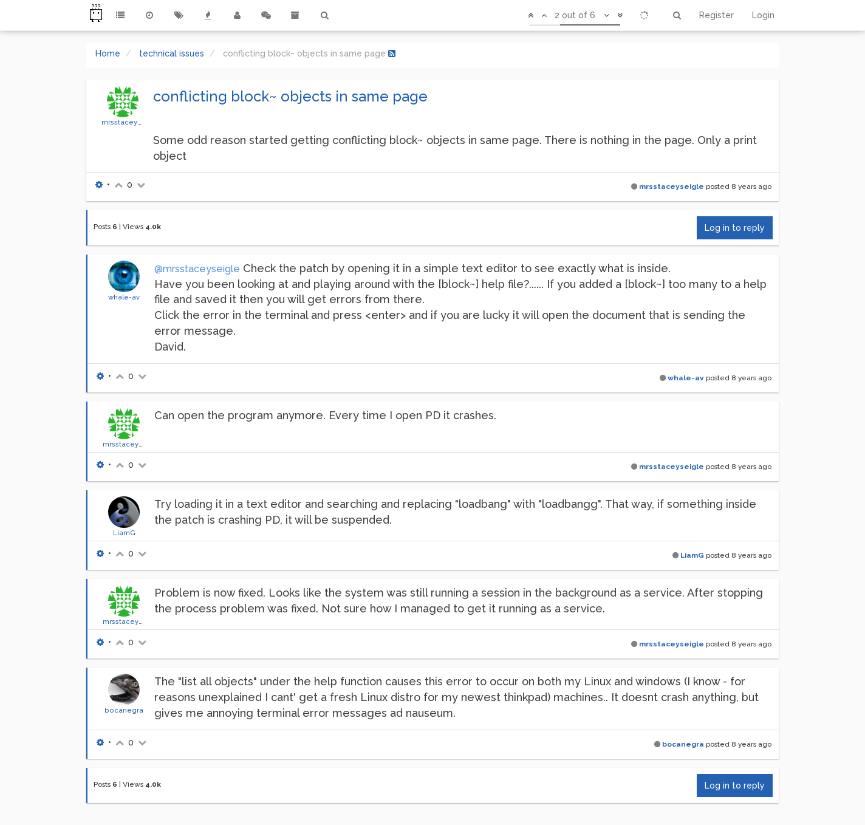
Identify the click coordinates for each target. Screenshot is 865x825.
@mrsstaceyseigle (197, 269)
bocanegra (123, 710)
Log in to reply (735, 228)
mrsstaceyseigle (130, 122)
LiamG (124, 533)
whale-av (124, 297)
